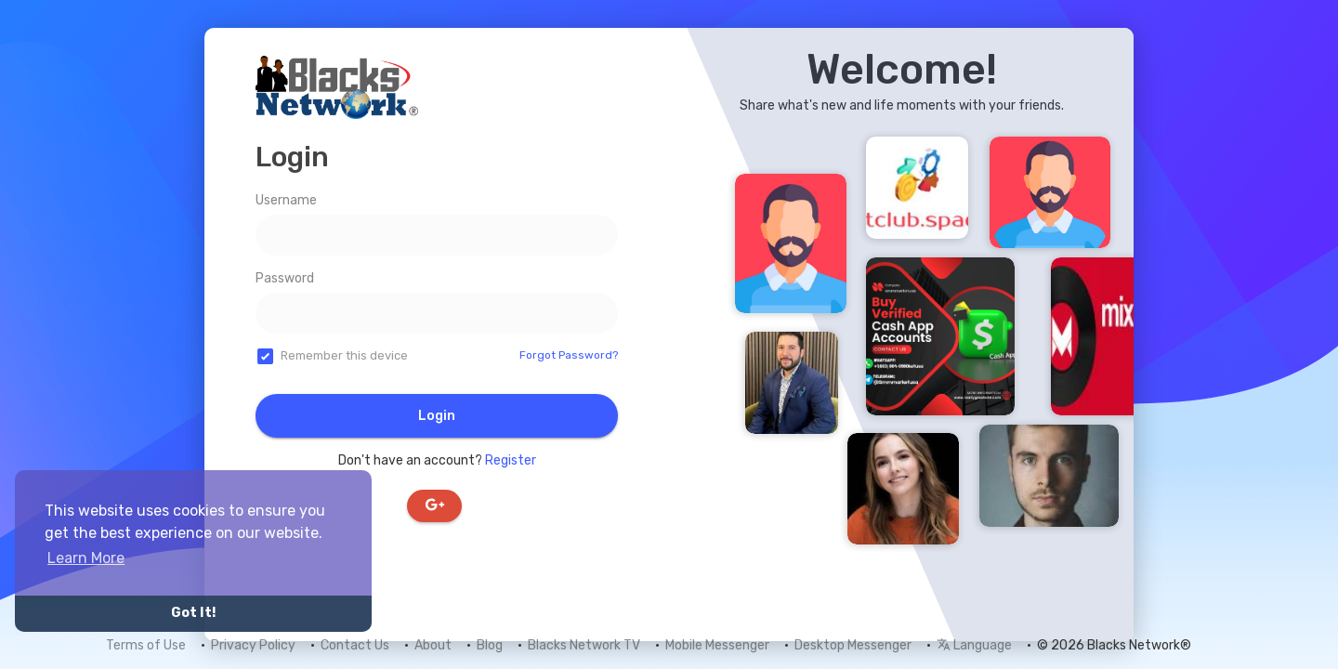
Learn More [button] (86, 558)
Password (285, 278)
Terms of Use (146, 645)
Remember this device (344, 355)
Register (510, 460)
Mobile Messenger (717, 645)
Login (436, 416)
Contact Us (355, 645)
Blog (490, 645)
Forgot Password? (568, 354)
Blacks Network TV (584, 645)
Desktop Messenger (853, 645)
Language (974, 645)
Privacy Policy (253, 645)
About (433, 645)
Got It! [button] (193, 613)
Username (286, 200)
